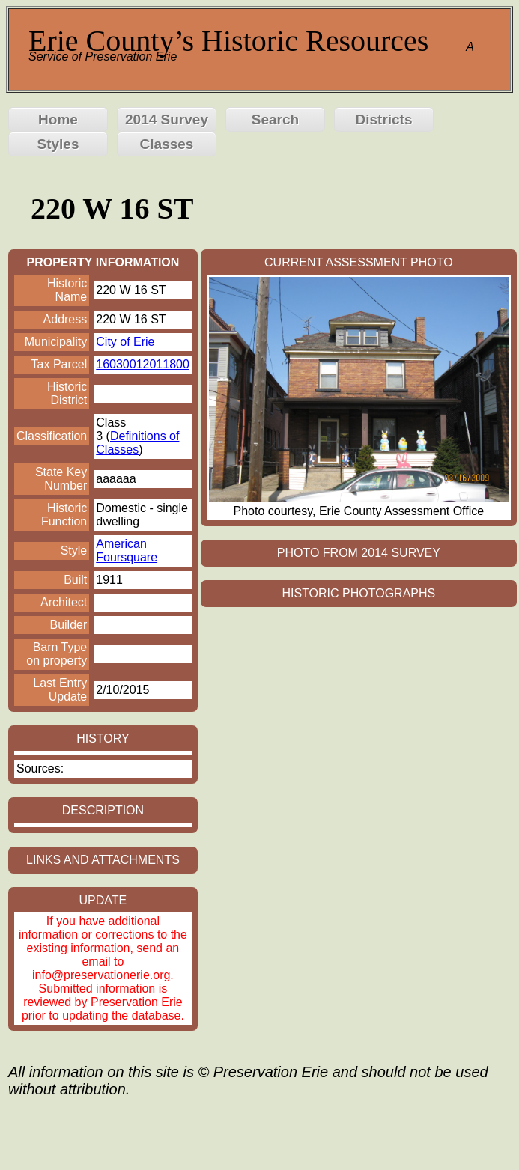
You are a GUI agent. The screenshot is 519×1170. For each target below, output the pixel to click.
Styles (58, 144)
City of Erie (125, 341)
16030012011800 (142, 364)
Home (58, 119)
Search (275, 119)
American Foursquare (126, 550)
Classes (167, 144)
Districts (383, 119)
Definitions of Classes (137, 443)
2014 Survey (166, 119)
